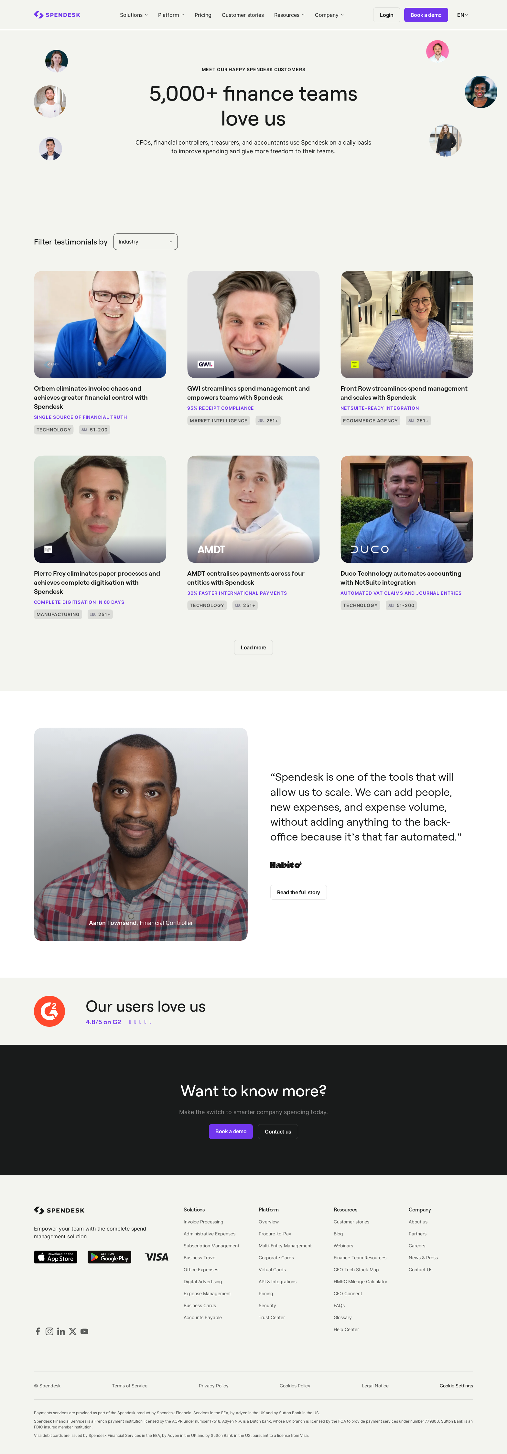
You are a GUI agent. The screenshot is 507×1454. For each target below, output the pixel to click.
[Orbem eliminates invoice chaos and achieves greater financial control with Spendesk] (100, 353)
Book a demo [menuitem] (426, 15)
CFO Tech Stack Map (356, 1269)
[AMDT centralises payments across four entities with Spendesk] (253, 532)
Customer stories (351, 1221)
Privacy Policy (214, 1385)
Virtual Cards (272, 1269)
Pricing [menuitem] (203, 15)
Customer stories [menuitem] (243, 15)
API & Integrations (278, 1281)
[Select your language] (462, 14)
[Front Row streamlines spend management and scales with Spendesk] (406, 348)
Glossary (343, 1317)
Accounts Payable (203, 1317)
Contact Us (420, 1269)
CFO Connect (348, 1293)
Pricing (266, 1293)
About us (418, 1221)
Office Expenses (201, 1269)
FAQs (339, 1305)
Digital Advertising (203, 1281)
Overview (269, 1221)
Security (267, 1305)
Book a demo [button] (230, 1131)
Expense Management (207, 1293)
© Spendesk (47, 1385)
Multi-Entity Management (285, 1245)
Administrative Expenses (209, 1233)
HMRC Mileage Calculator (360, 1281)
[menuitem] (57, 14)
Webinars (343, 1245)
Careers (417, 1245)
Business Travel (200, 1257)
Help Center (346, 1329)
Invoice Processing (203, 1221)
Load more (253, 647)
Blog (338, 1233)
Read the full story (298, 892)
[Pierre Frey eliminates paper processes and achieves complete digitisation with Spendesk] (100, 537)
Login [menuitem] (386, 15)
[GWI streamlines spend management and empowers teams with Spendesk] (253, 348)
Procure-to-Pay (275, 1233)
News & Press (423, 1257)
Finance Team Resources (360, 1257)
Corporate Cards (276, 1257)
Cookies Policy (295, 1385)
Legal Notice (375, 1385)
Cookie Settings (456, 1385)
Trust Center (272, 1317)
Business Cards (200, 1305)
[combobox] (145, 241)
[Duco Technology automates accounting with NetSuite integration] (406, 532)
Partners (417, 1233)
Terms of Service (129, 1385)
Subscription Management (211, 1245)
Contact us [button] (278, 1131)
